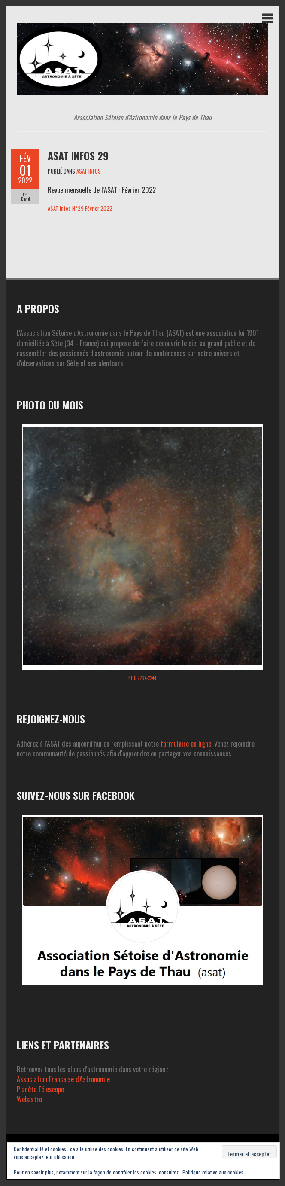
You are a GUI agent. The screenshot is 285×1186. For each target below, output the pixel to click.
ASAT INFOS (88, 171)
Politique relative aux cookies (212, 1172)
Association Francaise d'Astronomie (63, 1079)
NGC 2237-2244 (142, 677)
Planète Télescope (40, 1089)
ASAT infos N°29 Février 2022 (80, 208)
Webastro (29, 1099)
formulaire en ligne (186, 743)
